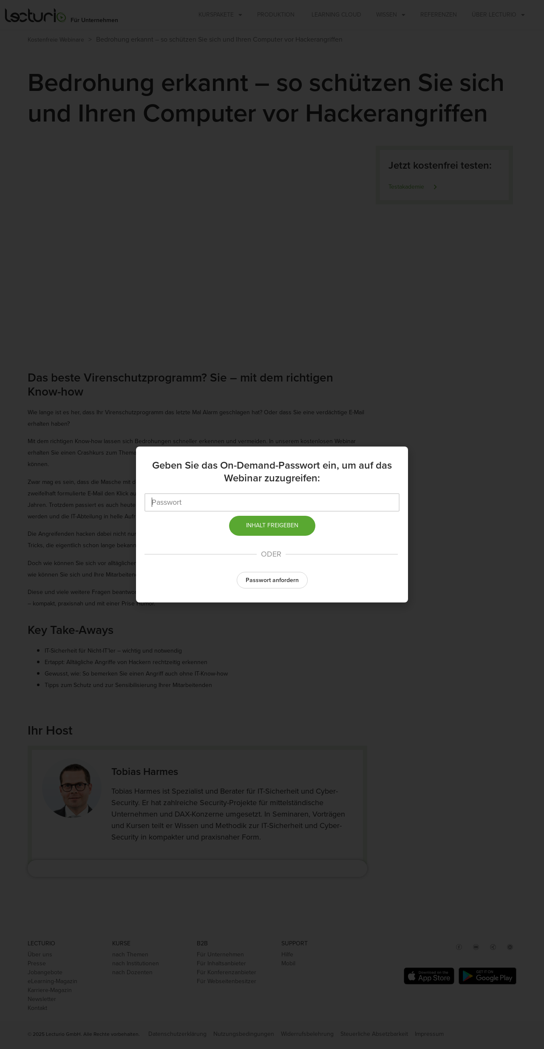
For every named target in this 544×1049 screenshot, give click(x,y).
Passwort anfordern (272, 580)
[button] (272, 580)
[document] (272, 524)
